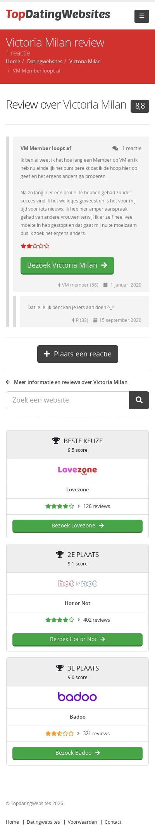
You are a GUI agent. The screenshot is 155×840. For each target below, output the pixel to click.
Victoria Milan (94, 105)
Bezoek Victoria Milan (67, 265)
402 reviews (96, 620)
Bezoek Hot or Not (77, 639)
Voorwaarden (82, 822)
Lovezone (77, 490)
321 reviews (96, 733)
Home (12, 822)
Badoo (78, 717)
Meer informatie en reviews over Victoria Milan (66, 382)
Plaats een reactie (78, 354)
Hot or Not (77, 603)
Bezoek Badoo (77, 753)
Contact (113, 822)
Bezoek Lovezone (78, 525)
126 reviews (96, 506)
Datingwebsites (43, 822)
